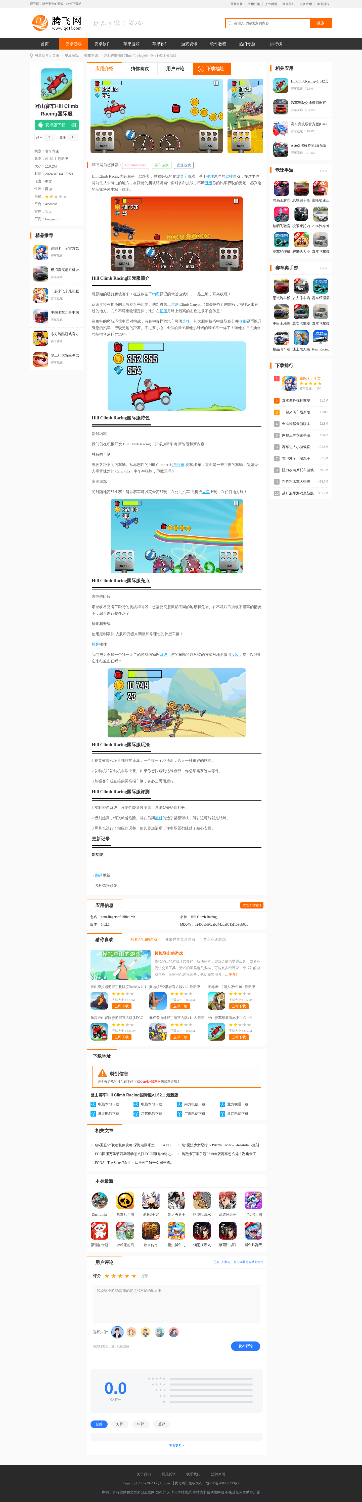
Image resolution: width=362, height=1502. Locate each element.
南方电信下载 (194, 1104)
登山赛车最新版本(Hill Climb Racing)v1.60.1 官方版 (230, 1018)
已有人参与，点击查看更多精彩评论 (238, 1262)
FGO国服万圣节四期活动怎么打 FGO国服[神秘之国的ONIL (135, 1154)
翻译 (99, 875)
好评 (119, 1424)
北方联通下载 (237, 1104)
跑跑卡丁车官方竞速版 (317, 378)
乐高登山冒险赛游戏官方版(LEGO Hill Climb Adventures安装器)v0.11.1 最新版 (117, 1018)
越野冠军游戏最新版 (298, 493)
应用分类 (254, 4)
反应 (235, 655)
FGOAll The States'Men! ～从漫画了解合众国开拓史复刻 (135, 1163)
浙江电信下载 (237, 1114)
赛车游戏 (162, 165)
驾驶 (229, 176)
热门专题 (247, 44)
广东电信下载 (194, 1114)
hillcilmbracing (136, 165)
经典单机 (289, 4)
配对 (158, 818)
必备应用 (306, 4)
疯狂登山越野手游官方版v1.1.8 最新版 (177, 1018)
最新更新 (237, 4)
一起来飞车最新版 (296, 412)
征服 (163, 311)
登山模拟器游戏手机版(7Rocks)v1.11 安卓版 (118, 987)
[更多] (232, 974)
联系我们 (193, 1474)
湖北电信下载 (108, 1114)
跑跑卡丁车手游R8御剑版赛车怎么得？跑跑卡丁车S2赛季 (222, 1154)
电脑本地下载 (108, 1104)
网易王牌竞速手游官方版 (301, 435)
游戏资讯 (189, 44)
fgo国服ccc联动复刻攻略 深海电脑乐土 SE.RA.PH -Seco (135, 1145)
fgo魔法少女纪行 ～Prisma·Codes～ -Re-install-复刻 (220, 1145)
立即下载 (122, 1006)
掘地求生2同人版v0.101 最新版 (231, 987)
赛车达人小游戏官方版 (299, 447)
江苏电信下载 (151, 1114)
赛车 (184, 176)
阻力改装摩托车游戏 (298, 470)
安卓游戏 (74, 44)
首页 (45, 44)
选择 (186, 321)
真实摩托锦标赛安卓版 (299, 401)
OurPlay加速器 (150, 1081)
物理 (210, 176)
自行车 (179, 465)
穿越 (174, 304)
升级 (208, 183)
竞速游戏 (184, 165)
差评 (161, 1424)
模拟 (95, 644)
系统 (163, 655)
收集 (242, 321)
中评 (140, 1424)
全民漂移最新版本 (296, 424)
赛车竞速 (91, 56)
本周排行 (323, 4)
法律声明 (218, 1474)
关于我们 (144, 1474)
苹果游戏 (131, 44)
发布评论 (246, 1346)
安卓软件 (103, 44)
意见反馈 (169, 1474)
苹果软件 (160, 44)
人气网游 (271, 4)
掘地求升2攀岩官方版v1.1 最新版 (174, 987)
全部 (99, 1424)
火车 (206, 492)
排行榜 (276, 44)
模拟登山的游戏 (169, 953)
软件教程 (218, 44)
